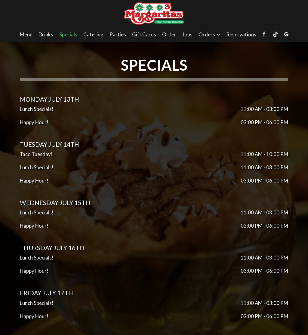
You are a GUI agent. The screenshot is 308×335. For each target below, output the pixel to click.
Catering (93, 35)
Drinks (45, 35)
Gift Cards (144, 35)
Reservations (241, 35)
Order (169, 35)
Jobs (187, 35)
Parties (117, 35)
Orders (209, 35)
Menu (26, 35)
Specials (68, 35)
